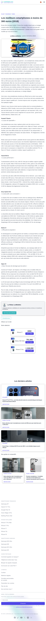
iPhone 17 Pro (5, 525)
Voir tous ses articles (9, 313)
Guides (13, 13)
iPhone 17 (4, 528)
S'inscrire (23, 603)
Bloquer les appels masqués (9, 562)
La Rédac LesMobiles (15, 36)
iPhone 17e (4, 531)
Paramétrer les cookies (7, 583)
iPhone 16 (4, 534)
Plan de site (4, 586)
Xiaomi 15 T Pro (5, 507)
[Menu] (44, 2)
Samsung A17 (5, 504)
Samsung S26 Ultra (6, 541)
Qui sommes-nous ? (6, 589)
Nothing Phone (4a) (6, 515)
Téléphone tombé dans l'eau (9, 560)
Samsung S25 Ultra (6, 547)
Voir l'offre (30, 333)
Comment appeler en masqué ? (10, 557)
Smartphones (6, 318)
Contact (3, 572)
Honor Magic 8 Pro (6, 513)
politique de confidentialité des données (24, 607)
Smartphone (8, 13)
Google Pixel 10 (5, 510)
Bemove (36, 613)
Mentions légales (6, 575)
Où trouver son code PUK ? (9, 565)
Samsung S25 (5, 550)
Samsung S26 (5, 544)
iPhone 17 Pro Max (6, 522)
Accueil (2, 13)
